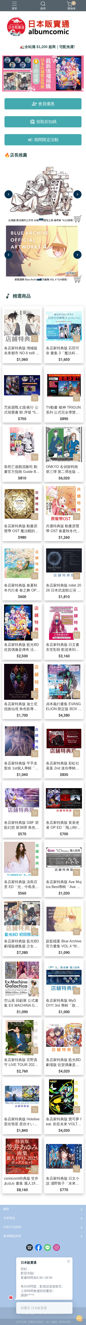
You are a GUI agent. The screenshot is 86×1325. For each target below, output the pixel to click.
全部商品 (9, 1218)
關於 (6, 1209)
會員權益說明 (12, 1236)
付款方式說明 (12, 1227)
